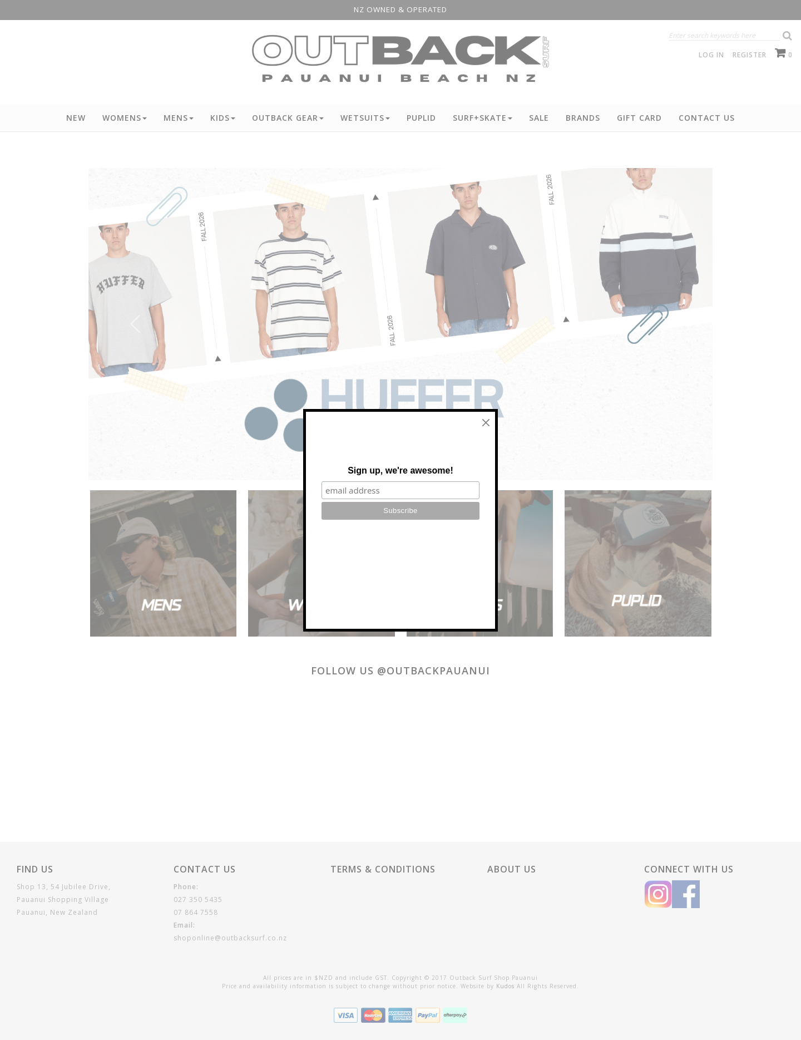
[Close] (485, 422)
